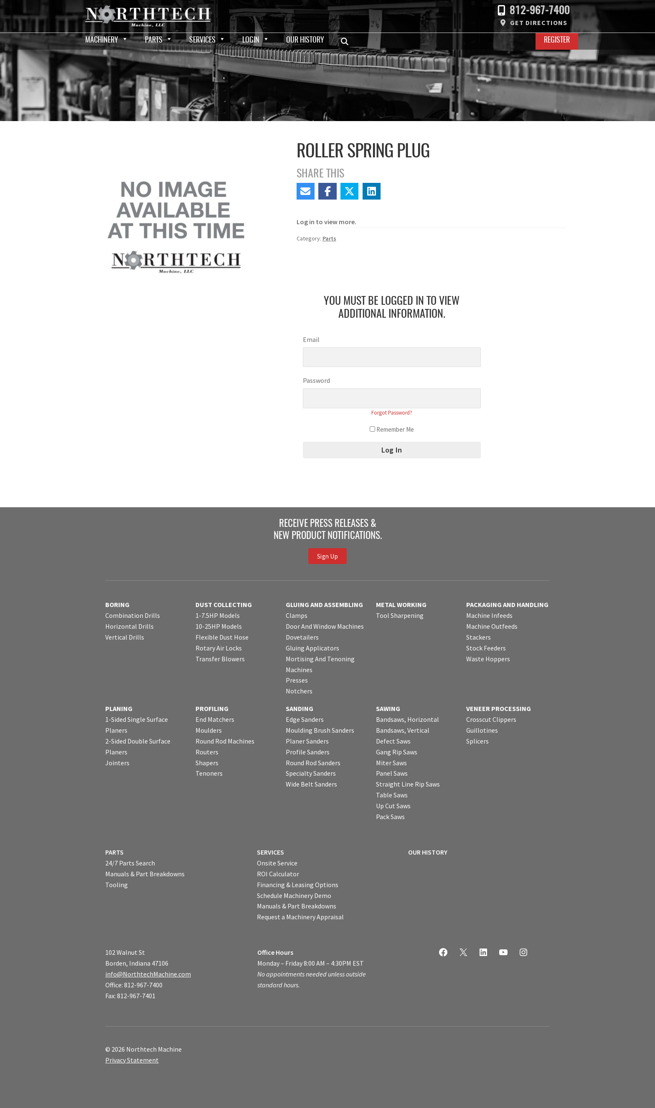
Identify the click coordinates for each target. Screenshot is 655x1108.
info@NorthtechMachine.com (148, 974)
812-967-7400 (540, 11)
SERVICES (270, 852)
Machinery (101, 40)
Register (557, 40)
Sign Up (327, 556)
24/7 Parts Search (130, 863)
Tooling (116, 884)
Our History (305, 40)
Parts (153, 40)
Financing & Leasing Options (297, 884)
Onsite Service (277, 863)
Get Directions (538, 22)
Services (202, 40)
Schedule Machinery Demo (294, 895)
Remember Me (392, 429)
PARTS (114, 852)
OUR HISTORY (427, 852)
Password (316, 380)
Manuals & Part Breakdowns (145, 874)
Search (347, 41)
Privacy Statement (132, 1060)
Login (250, 40)
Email (311, 339)
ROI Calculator (278, 874)
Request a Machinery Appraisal (300, 917)
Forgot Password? (391, 412)
